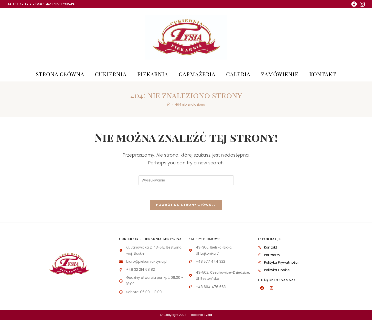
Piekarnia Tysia (201, 315)
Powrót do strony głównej (186, 204)
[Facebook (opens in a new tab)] (354, 4)
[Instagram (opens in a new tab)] (361, 4)
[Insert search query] (186, 180)
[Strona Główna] (168, 104)
